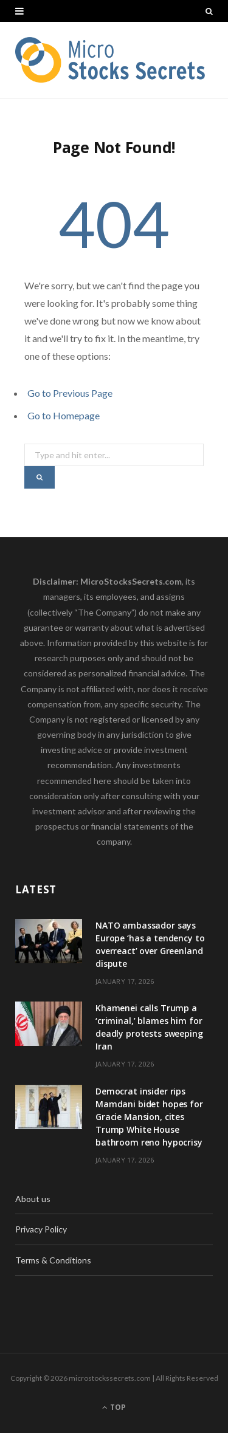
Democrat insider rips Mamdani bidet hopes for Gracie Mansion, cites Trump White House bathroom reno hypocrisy (149, 1116)
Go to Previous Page (69, 393)
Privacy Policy (41, 1229)
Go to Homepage (63, 415)
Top (114, 1407)
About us (32, 1199)
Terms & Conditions (53, 1260)
